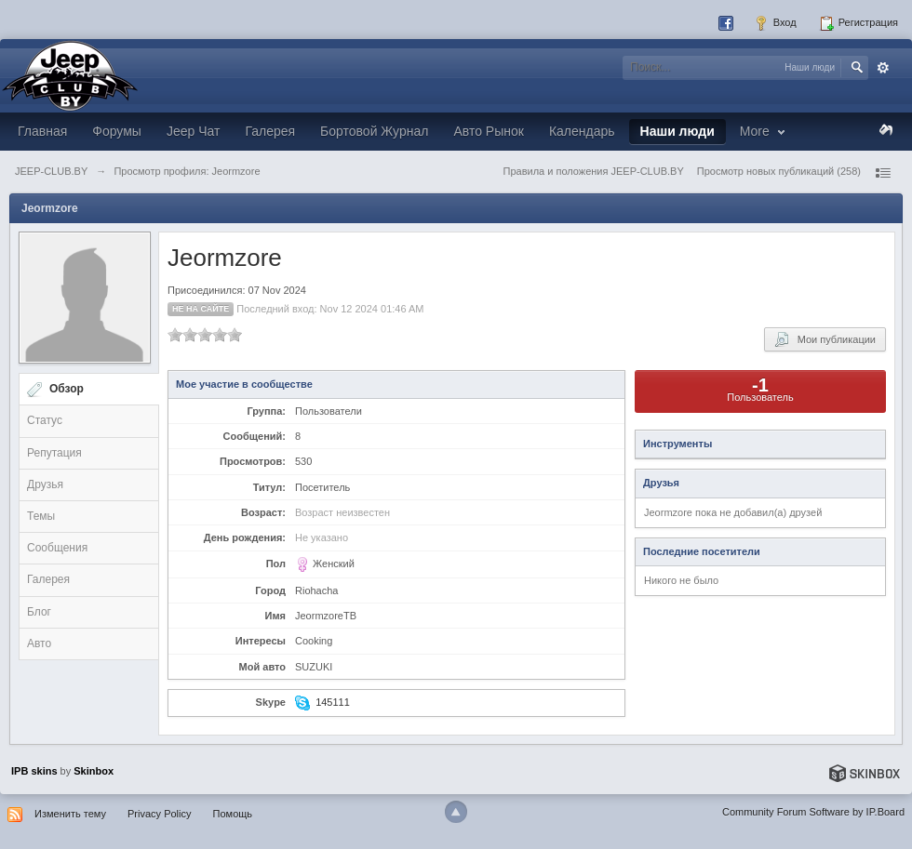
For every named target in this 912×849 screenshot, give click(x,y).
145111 (332, 702)
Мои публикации (825, 339)
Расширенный (883, 68)
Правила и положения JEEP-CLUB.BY (593, 171)
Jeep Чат (193, 131)
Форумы (116, 131)
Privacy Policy (159, 813)
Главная (42, 131)
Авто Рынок (488, 131)
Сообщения (57, 547)
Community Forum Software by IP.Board (813, 811)
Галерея (270, 131)
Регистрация (858, 23)
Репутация (54, 452)
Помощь (233, 813)
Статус (44, 420)
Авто (39, 643)
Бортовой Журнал (374, 131)
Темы (41, 516)
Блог (39, 611)
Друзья (45, 484)
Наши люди (677, 131)
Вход (775, 23)
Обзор (66, 388)
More (764, 131)
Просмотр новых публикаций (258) (779, 171)
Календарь (582, 131)
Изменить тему (70, 813)
